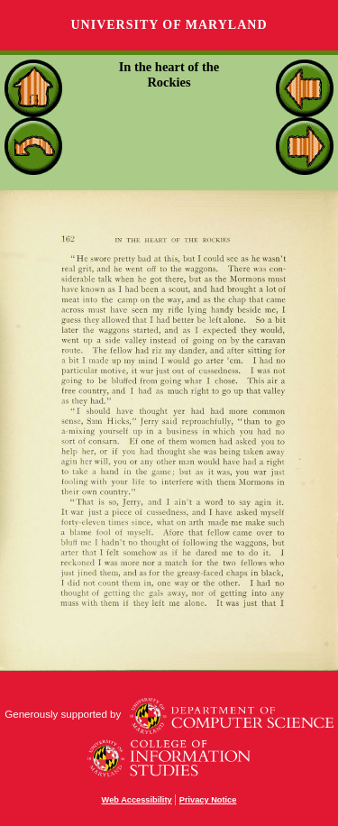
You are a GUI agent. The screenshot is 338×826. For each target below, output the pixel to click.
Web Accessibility (137, 799)
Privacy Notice (208, 799)
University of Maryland (168, 25)
